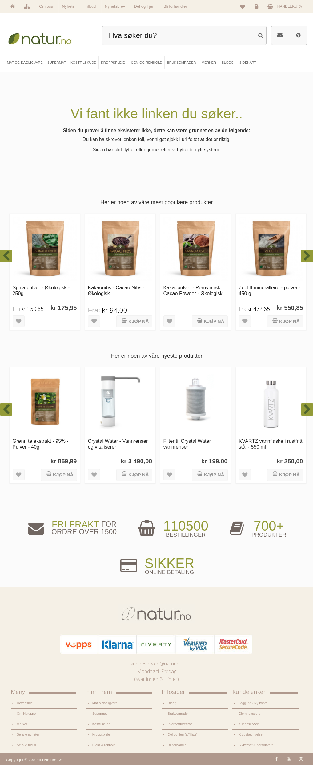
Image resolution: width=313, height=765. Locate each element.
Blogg (172, 703)
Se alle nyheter (28, 734)
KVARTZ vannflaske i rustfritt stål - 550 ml (271, 444)
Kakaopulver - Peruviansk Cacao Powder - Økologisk (193, 290)
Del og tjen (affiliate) (183, 734)
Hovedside (25, 703)
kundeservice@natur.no (157, 663)
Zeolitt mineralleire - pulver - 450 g (270, 290)
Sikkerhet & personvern (256, 745)
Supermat (99, 713)
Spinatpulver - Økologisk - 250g (41, 290)
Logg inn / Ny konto (253, 703)
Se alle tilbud (26, 745)
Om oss (46, 6)
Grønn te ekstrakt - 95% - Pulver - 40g (41, 444)
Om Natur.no (26, 713)
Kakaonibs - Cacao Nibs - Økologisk (116, 290)
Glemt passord (249, 713)
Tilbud (90, 6)
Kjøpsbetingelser (251, 734)
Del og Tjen (144, 6)
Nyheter (69, 6)
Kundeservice (249, 724)
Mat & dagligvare (105, 703)
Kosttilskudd (101, 724)
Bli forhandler (175, 6)
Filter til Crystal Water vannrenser (187, 444)
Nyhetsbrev (115, 6)
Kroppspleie (101, 734)
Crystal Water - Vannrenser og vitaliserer (118, 444)
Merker (22, 724)
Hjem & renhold (103, 745)
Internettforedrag (180, 724)
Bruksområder (178, 713)
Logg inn (257, 8)
